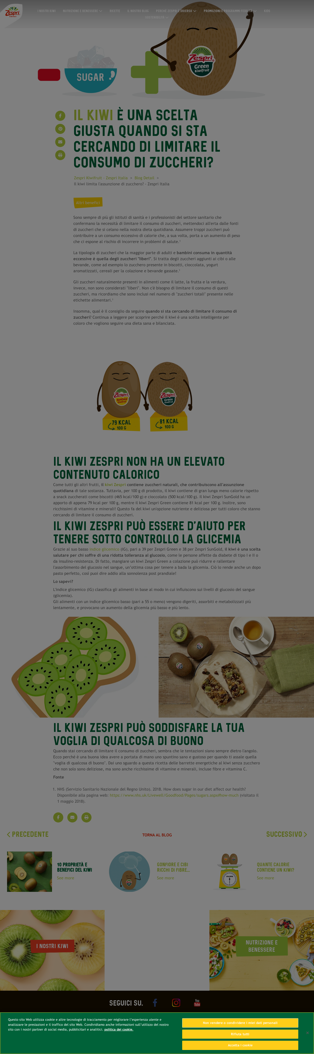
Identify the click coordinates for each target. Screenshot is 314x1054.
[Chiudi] (307, 1032)
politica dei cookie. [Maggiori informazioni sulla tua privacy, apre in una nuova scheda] (118, 1029)
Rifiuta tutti (240, 1034)
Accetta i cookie (240, 1045)
